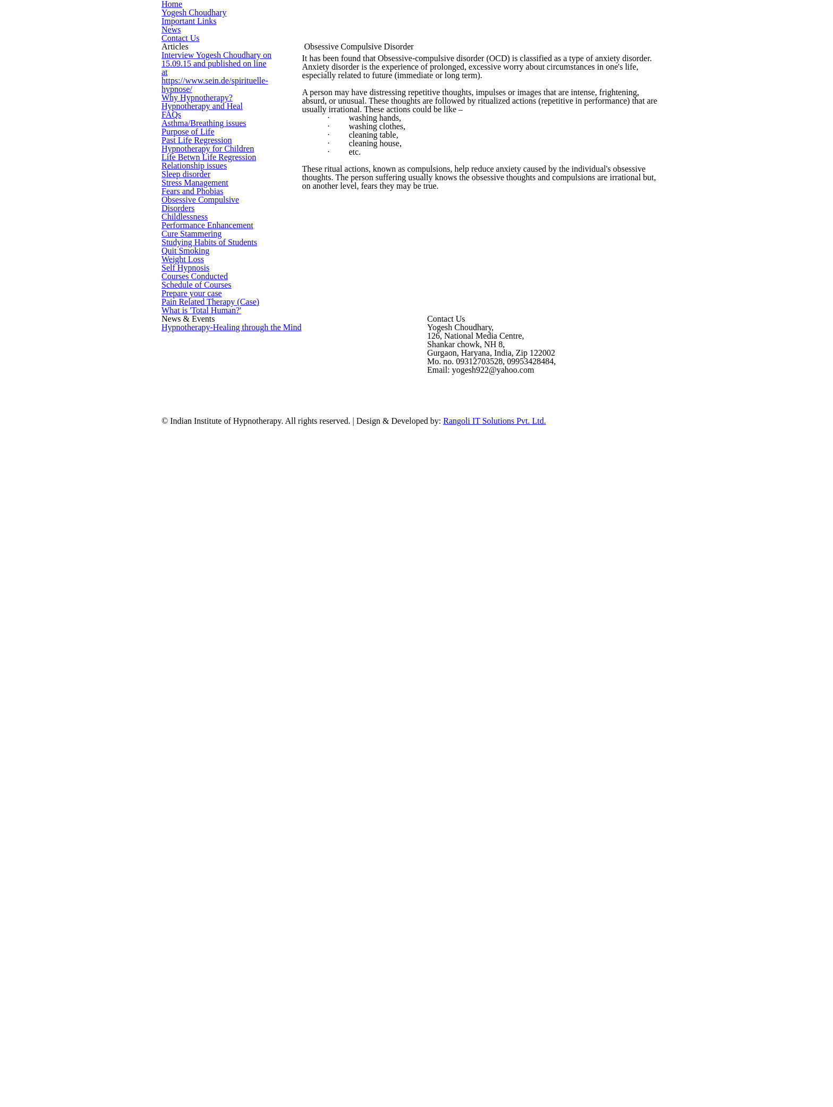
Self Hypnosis (183, 709)
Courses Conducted (193, 734)
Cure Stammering (189, 608)
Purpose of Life (186, 329)
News (171, 60)
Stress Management (193, 481)
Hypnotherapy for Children (203, 380)
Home (171, 8)
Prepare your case (191, 785)
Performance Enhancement (204, 582)
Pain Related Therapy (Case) (207, 810)
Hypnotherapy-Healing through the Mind (224, 889)
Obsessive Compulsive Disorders (215, 532)
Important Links (185, 42)
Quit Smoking (182, 658)
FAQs (169, 278)
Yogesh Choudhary (191, 25)
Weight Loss (181, 684)
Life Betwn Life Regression (203, 405)
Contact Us (179, 78)
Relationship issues (192, 430)
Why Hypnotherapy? (193, 227)
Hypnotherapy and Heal (199, 253)
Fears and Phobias (191, 506)
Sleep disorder (186, 456)
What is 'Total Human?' (197, 836)
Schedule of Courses (195, 760)
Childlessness (184, 557)
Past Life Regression (194, 354)
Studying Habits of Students (205, 633)
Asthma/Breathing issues (201, 304)
